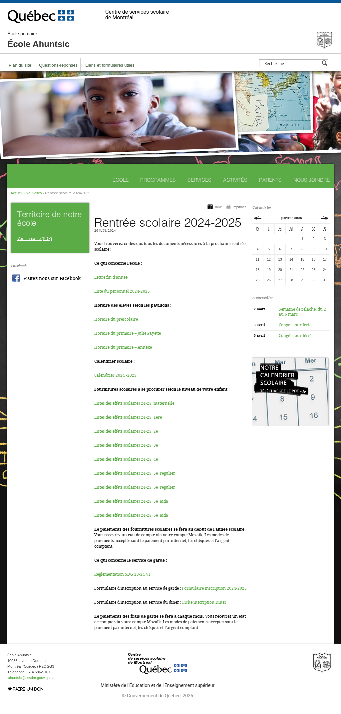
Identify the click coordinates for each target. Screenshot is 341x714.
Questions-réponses (58, 65)
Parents (270, 180)
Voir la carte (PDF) (34, 238)
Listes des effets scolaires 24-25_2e (126, 431)
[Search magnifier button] (324, 63)
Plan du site (20, 65)
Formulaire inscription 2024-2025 (214, 588)
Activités (235, 180)
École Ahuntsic (38, 40)
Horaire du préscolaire (116, 319)
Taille (218, 207)
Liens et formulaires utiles (109, 65)
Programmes (158, 180)
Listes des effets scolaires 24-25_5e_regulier (134, 473)
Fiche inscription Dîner (204, 602)
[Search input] (291, 63)
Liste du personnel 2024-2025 (122, 291)
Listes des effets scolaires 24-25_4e (126, 459)
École (121, 180)
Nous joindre (311, 180)
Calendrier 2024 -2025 (115, 375)
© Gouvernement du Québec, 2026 (157, 695)
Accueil (16, 193)
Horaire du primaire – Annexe (123, 347)
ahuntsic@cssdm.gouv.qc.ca (31, 678)
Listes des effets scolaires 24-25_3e (126, 445)
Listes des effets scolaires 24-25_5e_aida (131, 501)
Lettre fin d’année (111, 277)
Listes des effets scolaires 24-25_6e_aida (131, 515)
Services (199, 180)
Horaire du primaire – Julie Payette (127, 333)
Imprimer (239, 207)
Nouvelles (34, 193)
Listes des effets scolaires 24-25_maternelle (134, 403)
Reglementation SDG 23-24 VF (122, 574)
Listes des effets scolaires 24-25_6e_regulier (134, 487)
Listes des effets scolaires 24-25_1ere (128, 417)
